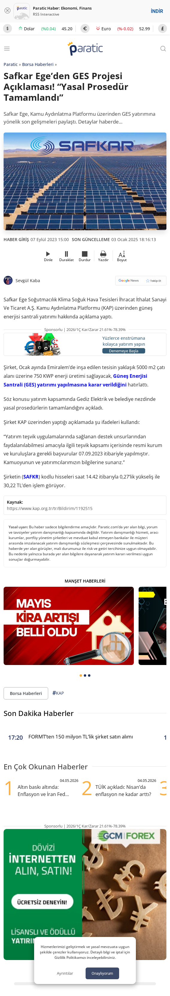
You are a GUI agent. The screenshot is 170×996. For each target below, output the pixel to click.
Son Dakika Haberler (39, 713)
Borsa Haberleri (38, 64)
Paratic (11, 64)
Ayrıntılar (65, 973)
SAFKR (31, 476)
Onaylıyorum (102, 973)
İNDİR (157, 11)
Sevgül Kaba (28, 280)
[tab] (81, 675)
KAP (58, 693)
